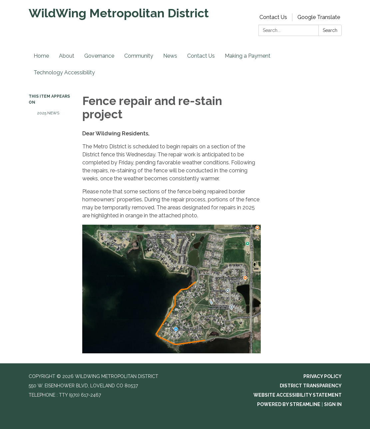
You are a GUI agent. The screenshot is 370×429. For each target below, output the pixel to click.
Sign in (333, 404)
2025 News (48, 113)
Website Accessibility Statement (297, 395)
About (66, 56)
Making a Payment (247, 56)
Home (41, 56)
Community (138, 56)
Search (330, 30)
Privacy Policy (322, 376)
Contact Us (273, 17)
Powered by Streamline (288, 404)
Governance (99, 56)
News (170, 56)
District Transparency (311, 385)
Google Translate (318, 17)
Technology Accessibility (64, 72)
